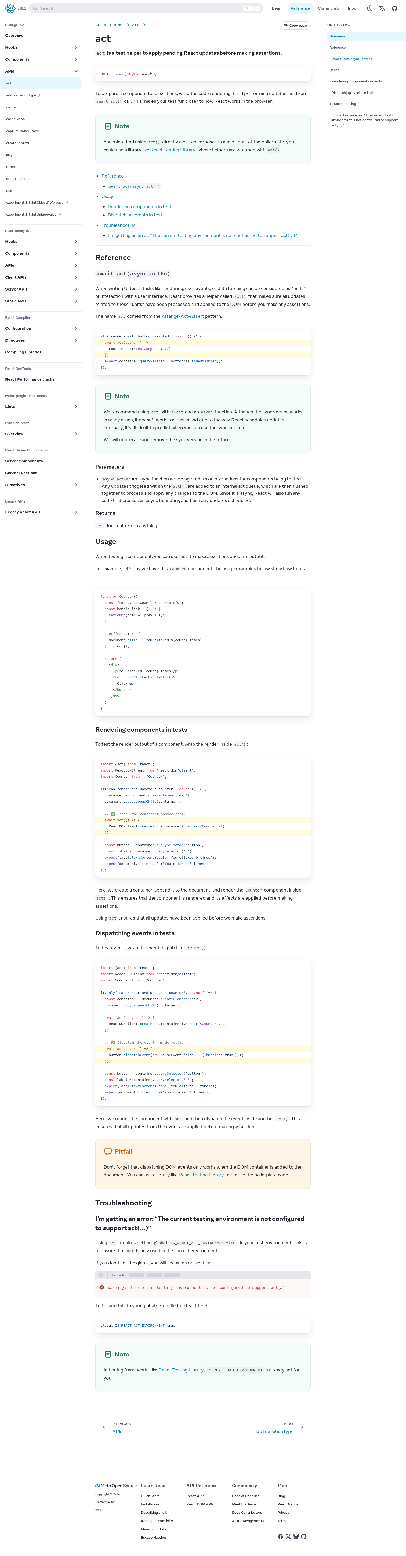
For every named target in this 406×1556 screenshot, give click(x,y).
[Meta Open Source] (111, 1485)
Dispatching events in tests (136, 215)
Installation (150, 1504)
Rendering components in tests (141, 206)
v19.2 (22, 8)
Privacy (283, 1512)
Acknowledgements (248, 1521)
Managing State (153, 1529)
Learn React (154, 1485)
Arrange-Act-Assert (183, 316)
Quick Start (150, 1496)
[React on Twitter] (288, 1536)
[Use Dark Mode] (370, 8)
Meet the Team (244, 1504)
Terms (282, 1521)
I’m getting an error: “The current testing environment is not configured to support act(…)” (202, 235)
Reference (300, 8)
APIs (136, 25)
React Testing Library (172, 150)
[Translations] (382, 8)
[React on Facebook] (281, 1537)
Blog (352, 8)
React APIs (195, 1496)
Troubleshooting (119, 225)
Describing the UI (155, 1512)
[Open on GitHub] (394, 8)
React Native (288, 1504)
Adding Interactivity (157, 1521)
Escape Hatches (154, 1537)
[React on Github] (304, 1536)
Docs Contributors (247, 1512)
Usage (108, 196)
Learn (277, 8)
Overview (337, 36)
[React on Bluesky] (296, 1536)
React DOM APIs (200, 1504)
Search (147, 8)
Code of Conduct (245, 1496)
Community (329, 8)
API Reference (110, 25)
